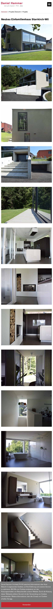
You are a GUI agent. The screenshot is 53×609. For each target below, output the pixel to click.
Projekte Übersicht (15, 12)
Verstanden (27, 605)
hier (11, 599)
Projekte (25, 12)
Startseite (4, 12)
